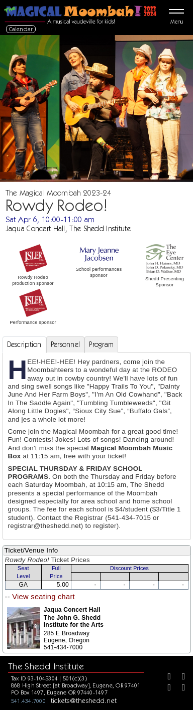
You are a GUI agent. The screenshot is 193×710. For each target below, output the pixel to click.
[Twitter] (179, 677)
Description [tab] (24, 344)
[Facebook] (165, 677)
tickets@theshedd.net (84, 700)
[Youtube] (179, 688)
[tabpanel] (96, 446)
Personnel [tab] (65, 344)
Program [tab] (101, 344)
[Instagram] (165, 688)
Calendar (21, 29)
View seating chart (43, 597)
